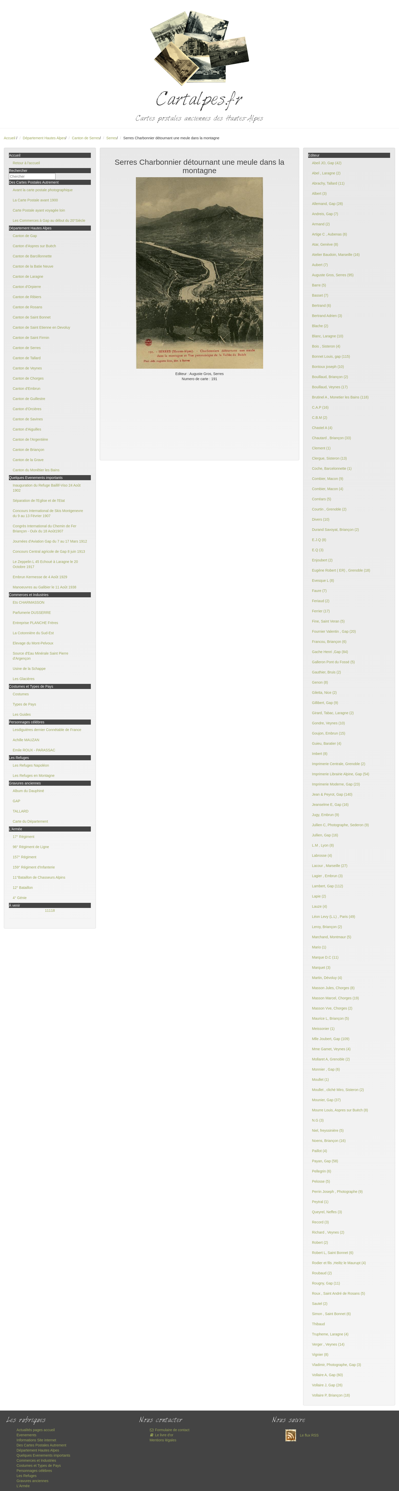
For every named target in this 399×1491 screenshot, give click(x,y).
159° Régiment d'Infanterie (34, 867)
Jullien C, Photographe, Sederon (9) (340, 825)
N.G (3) (318, 1120)
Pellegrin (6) (321, 1171)
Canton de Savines (28, 419)
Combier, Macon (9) (327, 479)
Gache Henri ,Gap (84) (330, 652)
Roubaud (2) (322, 1273)
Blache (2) (320, 326)
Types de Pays (24, 704)
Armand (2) (321, 224)
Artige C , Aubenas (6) (329, 234)
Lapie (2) (319, 896)
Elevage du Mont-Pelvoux (33, 643)
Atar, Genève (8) (325, 244)
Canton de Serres (86, 138)
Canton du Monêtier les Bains (36, 470)
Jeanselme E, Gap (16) (330, 805)
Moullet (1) (320, 1080)
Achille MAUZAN (26, 740)
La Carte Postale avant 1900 (35, 200)
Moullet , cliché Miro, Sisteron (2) (338, 1090)
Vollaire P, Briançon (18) (331, 1395)
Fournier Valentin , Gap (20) (334, 631)
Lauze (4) (319, 906)
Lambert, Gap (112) (327, 886)
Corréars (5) (321, 499)
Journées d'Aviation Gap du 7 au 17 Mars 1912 (50, 541)
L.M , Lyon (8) (323, 845)
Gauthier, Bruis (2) (326, 672)
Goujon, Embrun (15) (328, 733)
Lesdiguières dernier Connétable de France (47, 730)
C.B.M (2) (319, 418)
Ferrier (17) (321, 611)
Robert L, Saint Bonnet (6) (332, 1253)
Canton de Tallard (26, 358)
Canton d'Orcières (27, 409)
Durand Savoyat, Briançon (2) (335, 530)
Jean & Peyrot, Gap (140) (332, 794)
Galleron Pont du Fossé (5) (333, 662)
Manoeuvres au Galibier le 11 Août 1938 (44, 587)
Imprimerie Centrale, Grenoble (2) (338, 764)
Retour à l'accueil (26, 163)
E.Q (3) (317, 550)
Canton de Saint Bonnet (32, 317)
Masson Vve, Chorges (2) (332, 1008)
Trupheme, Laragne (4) (330, 1334)
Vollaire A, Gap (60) (327, 1375)
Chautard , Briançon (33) (331, 438)
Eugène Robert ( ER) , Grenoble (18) (341, 570)
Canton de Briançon (28, 450)
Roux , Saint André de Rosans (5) (338, 1293)
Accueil (9, 138)
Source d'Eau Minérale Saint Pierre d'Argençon (40, 655)
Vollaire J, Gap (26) (327, 1385)
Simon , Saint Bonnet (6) (331, 1314)
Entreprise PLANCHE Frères (35, 623)
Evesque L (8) (323, 580)
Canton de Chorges (28, 378)
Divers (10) (320, 519)
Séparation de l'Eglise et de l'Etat (39, 501)
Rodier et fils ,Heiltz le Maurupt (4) (339, 1263)
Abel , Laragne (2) (326, 173)
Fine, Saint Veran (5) (328, 621)
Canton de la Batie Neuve (33, 266)
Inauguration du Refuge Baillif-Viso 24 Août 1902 (47, 487)
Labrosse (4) (322, 855)
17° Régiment (23, 837)
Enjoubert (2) (322, 560)
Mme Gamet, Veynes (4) (331, 1049)
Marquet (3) (321, 967)
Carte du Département (30, 821)
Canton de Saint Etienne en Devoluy (41, 327)
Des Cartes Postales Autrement (41, 1445)
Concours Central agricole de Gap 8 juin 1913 (49, 551)
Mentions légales (163, 1440)
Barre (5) (319, 285)
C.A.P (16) (320, 407)
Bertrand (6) (321, 305)
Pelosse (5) (321, 1181)
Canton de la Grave (28, 460)
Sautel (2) (319, 1304)
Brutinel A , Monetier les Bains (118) (340, 397)
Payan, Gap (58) (325, 1161)
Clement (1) (321, 448)
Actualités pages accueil (36, 1430)
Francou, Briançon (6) (329, 642)
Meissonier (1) (323, 1029)
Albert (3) (319, 193)
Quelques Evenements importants (43, 1455)
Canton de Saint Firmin (31, 338)
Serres (111, 138)
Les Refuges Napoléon (31, 765)
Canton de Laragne (28, 276)
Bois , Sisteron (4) (326, 346)
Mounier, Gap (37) (326, 1100)
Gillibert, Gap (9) (325, 703)
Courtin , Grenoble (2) (329, 509)
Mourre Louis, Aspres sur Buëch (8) (340, 1110)
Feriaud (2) (320, 601)
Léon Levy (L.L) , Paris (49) (333, 917)
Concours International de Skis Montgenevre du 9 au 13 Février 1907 (48, 513)
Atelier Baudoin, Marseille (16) (336, 255)
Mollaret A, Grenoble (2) (331, 1059)
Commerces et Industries (36, 1460)
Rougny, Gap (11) (326, 1283)
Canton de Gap (25, 236)
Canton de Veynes (27, 368)
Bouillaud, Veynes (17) (330, 387)
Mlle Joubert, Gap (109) (330, 1039)
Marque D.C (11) (325, 957)
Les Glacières (24, 679)
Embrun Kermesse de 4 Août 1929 (40, 577)
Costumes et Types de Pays (39, 1466)
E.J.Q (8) (319, 540)
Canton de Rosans (27, 307)
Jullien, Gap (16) (325, 835)
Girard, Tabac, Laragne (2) (333, 713)
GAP (16, 801)
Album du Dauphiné (28, 791)
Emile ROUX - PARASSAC (34, 750)
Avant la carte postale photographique (43, 190)
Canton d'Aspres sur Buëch (34, 246)
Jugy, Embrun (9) (325, 815)
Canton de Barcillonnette (32, 256)
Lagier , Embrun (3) (327, 876)
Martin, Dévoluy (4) (327, 978)
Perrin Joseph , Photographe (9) (337, 1192)
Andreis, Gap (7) (325, 214)
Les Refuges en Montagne (33, 776)
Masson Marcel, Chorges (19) (335, 998)
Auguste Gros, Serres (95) (332, 275)
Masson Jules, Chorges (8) (333, 988)
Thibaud (318, 1324)
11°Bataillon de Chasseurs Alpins (39, 877)
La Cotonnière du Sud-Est (33, 633)
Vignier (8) (320, 1354)
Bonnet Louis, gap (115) (331, 356)
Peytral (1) (320, 1202)
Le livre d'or (161, 1435)
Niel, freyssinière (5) (328, 1130)
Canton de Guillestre (29, 399)
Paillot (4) (319, 1151)
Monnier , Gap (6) (326, 1069)
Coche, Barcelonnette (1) (332, 468)
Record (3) (320, 1222)
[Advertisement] (199, 419)
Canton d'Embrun (26, 388)
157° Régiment (24, 857)
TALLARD (20, 811)
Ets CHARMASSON (28, 602)
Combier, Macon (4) (327, 489)
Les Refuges (27, 1476)
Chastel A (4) (322, 428)
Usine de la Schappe (29, 669)
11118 (50, 910)
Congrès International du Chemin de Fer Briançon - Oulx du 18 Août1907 (44, 528)
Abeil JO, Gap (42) (326, 163)
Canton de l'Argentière (30, 439)
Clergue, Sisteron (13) (329, 458)
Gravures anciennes (32, 1481)
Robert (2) (320, 1242)
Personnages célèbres (34, 1471)
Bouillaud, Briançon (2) (330, 377)
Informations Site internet (36, 1440)
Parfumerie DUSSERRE (32, 613)
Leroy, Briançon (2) (327, 927)
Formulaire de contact (170, 1430)
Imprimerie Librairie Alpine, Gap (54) (340, 774)
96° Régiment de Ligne (31, 847)
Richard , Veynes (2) (328, 1232)
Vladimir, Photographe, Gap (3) (336, 1365)
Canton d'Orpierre (27, 287)
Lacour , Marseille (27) (329, 866)
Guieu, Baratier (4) (326, 743)
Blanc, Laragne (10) (327, 336)
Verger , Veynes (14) (328, 1344)
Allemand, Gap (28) (327, 204)
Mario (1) (319, 947)
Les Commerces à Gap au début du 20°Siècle (49, 220)
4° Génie (20, 898)
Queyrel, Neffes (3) (327, 1212)
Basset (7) (320, 295)
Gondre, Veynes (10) (328, 723)
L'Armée (23, 1486)
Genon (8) (320, 682)
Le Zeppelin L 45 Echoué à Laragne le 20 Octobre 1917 (45, 564)
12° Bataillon (23, 888)
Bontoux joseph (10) (328, 367)
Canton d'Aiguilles (27, 429)
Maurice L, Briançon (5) (330, 1018)
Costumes (21, 694)
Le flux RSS (300, 1435)
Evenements (26, 1435)
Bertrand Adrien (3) (327, 316)
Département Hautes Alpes (44, 138)
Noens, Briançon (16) (329, 1141)
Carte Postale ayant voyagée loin (39, 210)
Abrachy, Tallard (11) (328, 183)
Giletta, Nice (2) (324, 693)
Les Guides (22, 714)
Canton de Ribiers (27, 297)
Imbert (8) (319, 754)
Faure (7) (319, 591)
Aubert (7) (320, 265)
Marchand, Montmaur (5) (331, 937)
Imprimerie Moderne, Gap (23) (336, 784)
